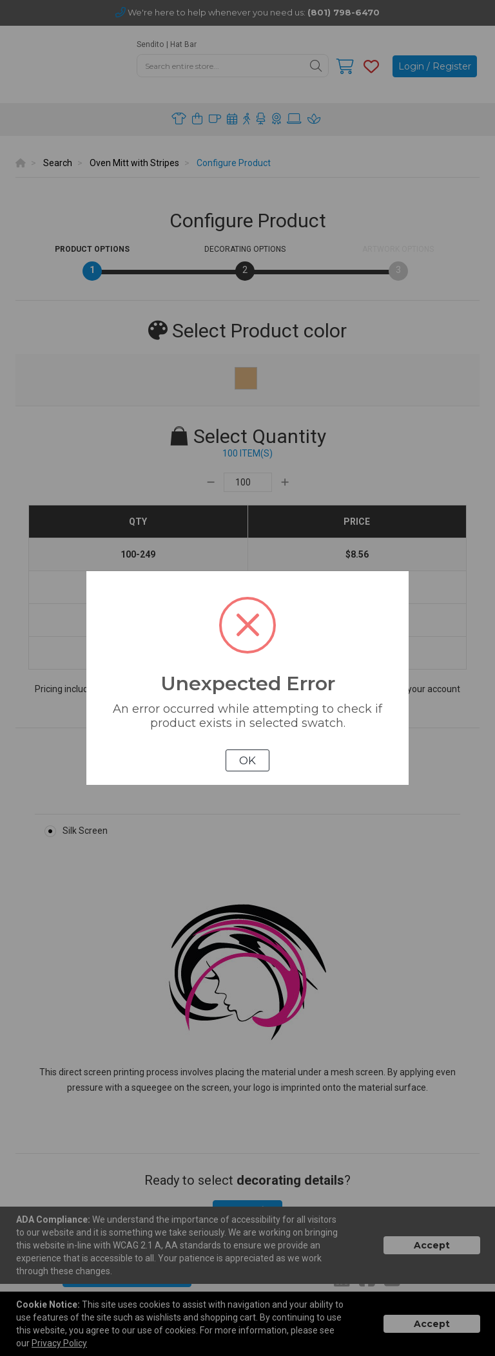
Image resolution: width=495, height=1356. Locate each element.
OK (247, 760)
